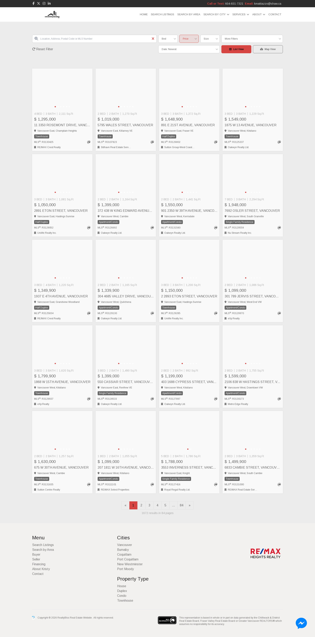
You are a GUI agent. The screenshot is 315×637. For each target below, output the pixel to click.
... (173, 505)
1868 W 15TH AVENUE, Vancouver (62, 382)
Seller (36, 559)
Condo (121, 595)
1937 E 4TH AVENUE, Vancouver (61, 296)
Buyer (36, 554)
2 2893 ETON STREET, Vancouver (189, 296)
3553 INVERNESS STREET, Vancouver (189, 467)
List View (236, 49)
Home (144, 14)
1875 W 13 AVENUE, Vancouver (250, 125)
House (121, 586)
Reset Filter (42, 49)
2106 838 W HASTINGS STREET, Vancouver (253, 382)
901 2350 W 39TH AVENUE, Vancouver (189, 210)
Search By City (215, 14)
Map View (268, 49)
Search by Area (188, 14)
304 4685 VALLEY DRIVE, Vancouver (126, 296)
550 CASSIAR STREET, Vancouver (126, 382)
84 (181, 505)
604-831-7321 (234, 3)
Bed (164, 38)
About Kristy (41, 569)
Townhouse (125, 600)
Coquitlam (124, 554)
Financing (38, 564)
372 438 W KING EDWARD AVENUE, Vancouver (126, 210)
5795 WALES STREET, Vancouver (125, 125)
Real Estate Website (81, 617)
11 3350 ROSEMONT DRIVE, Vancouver (62, 125)
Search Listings (162, 14)
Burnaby (123, 549)
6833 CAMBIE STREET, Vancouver (253, 467)
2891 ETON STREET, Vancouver (61, 210)
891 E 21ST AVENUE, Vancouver (188, 125)
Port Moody (125, 569)
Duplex (122, 591)
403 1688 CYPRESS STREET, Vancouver (189, 382)
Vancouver (124, 545)
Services (238, 14)
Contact (274, 14)
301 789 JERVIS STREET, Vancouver (253, 296)
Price (185, 38)
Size (206, 38)
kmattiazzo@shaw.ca (267, 3)
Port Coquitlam (127, 559)
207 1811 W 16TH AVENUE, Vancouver (126, 467)
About (257, 14)
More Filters (231, 38)
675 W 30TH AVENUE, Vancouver (61, 467)
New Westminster (130, 564)
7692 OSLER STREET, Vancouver (252, 210)
